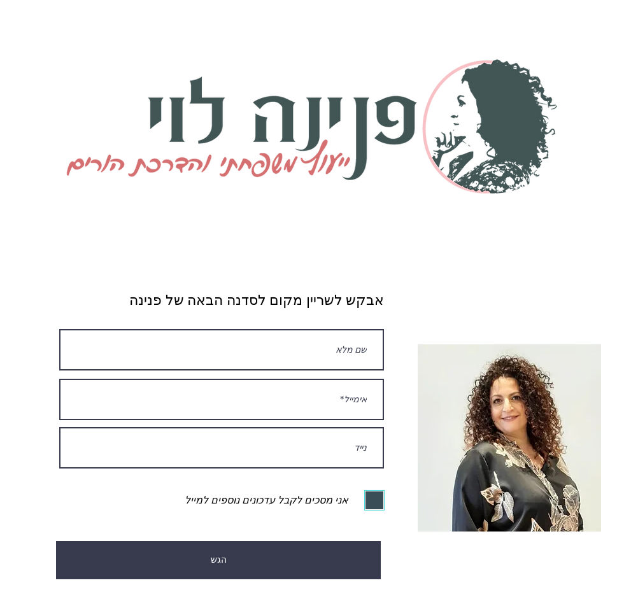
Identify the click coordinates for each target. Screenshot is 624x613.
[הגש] (218, 560)
